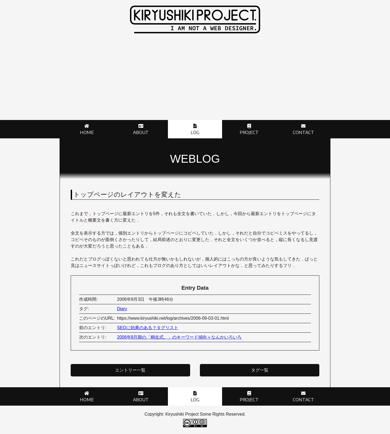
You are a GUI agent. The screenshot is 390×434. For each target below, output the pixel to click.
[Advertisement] (195, 79)
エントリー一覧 (130, 370)
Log (195, 132)
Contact (303, 132)
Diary (122, 308)
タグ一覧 (259, 370)
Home (87, 132)
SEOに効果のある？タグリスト (147, 327)
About (141, 132)
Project (249, 132)
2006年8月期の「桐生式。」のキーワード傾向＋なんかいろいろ (179, 337)
